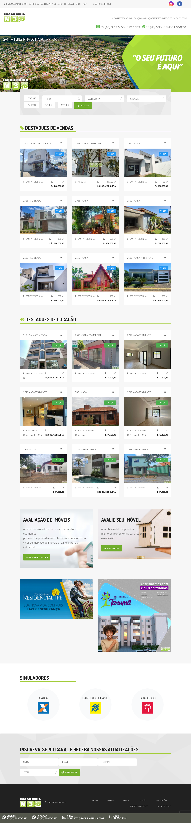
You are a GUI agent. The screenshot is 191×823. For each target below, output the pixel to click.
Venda (129, 18)
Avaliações (148, 18)
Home (95, 800)
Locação (137, 18)
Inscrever (69, 772)
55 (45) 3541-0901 (102, 4)
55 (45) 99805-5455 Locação (164, 27)
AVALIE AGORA (111, 548)
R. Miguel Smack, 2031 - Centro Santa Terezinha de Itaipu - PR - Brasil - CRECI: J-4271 (46, 4)
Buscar (83, 105)
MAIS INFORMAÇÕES (37, 557)
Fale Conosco (179, 18)
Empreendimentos (163, 18)
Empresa (121, 18)
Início (114, 18)
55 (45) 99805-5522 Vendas (118, 27)
